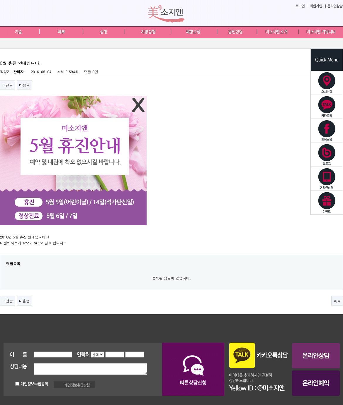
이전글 (7, 85)
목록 (337, 300)
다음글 (24, 85)
